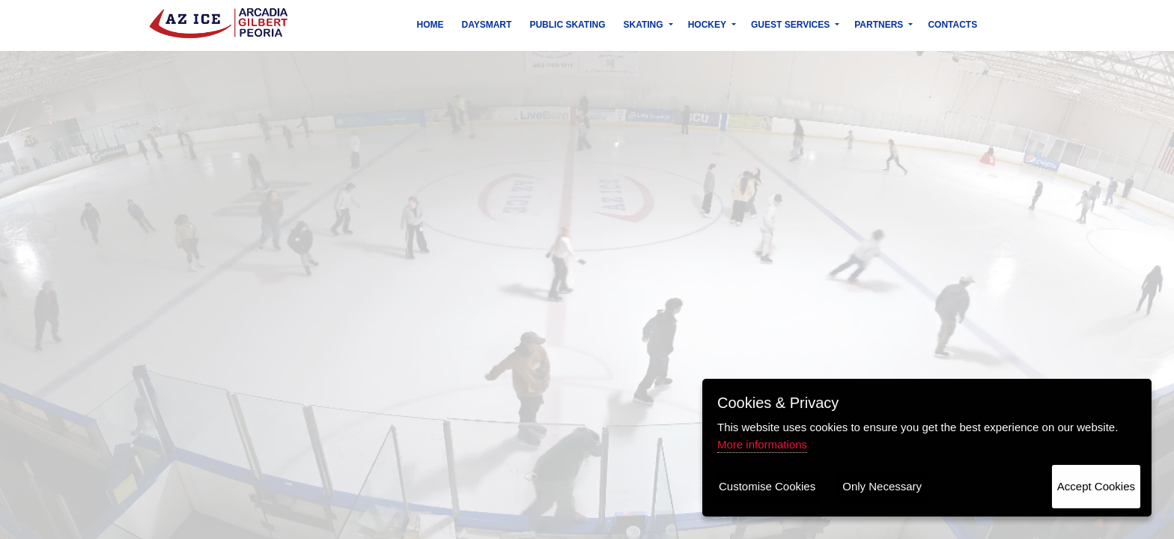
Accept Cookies (1096, 486)
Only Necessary (882, 486)
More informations (762, 444)
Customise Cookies (767, 486)
